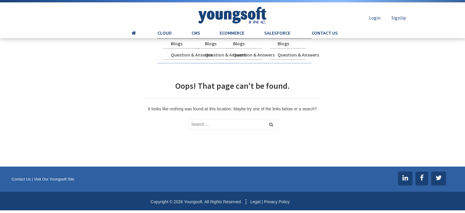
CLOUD (177, 37)
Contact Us (21, 179)
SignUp (398, 18)
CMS (200, 37)
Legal (255, 201)
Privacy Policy (277, 201)
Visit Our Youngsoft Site (54, 179)
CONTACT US (304, 37)
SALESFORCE (265, 37)
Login (374, 18)
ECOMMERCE (228, 37)
